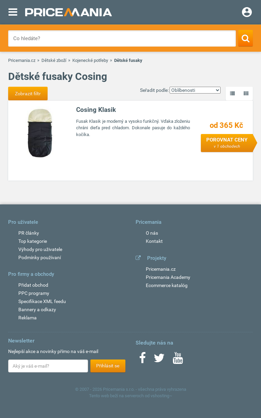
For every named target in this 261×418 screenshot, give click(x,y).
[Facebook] (142, 360)
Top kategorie (32, 241)
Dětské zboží (53, 60)
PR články (28, 233)
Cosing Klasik (96, 110)
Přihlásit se (107, 365)
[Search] (245, 38)
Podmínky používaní (39, 257)
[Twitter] (159, 360)
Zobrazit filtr (28, 93)
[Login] (247, 13)
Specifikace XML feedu (42, 301)
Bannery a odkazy (37, 309)
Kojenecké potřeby (90, 60)
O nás (152, 233)
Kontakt (154, 241)
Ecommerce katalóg (167, 285)
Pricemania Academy (168, 277)
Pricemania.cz (21, 60)
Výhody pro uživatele (40, 249)
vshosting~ (161, 395)
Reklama (27, 317)
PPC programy (33, 293)
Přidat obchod (33, 285)
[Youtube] (177, 360)
